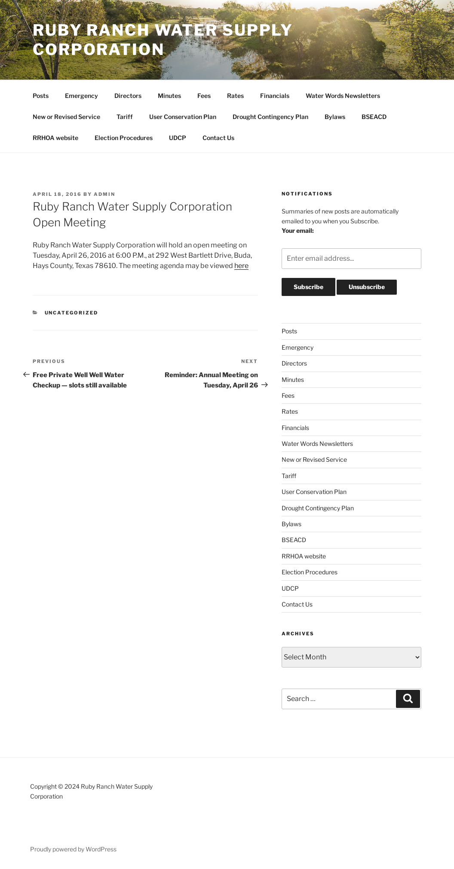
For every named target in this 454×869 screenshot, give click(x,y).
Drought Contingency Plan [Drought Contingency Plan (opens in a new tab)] (270, 116)
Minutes (169, 95)
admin (104, 194)
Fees (204, 95)
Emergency (81, 95)
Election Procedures (124, 137)
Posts (41, 95)
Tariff (125, 116)
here (241, 266)
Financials (274, 95)
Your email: (298, 230)
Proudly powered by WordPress (73, 849)
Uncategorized (71, 313)
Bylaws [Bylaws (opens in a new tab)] (335, 116)
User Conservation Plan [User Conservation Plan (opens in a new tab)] (182, 116)
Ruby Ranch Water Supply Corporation (163, 40)
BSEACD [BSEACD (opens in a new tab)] (374, 116)
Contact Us (218, 137)
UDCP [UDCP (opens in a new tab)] (177, 137)
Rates (235, 95)
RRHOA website (55, 137)
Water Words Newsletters (343, 95)
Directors (127, 95)
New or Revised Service (66, 116)
